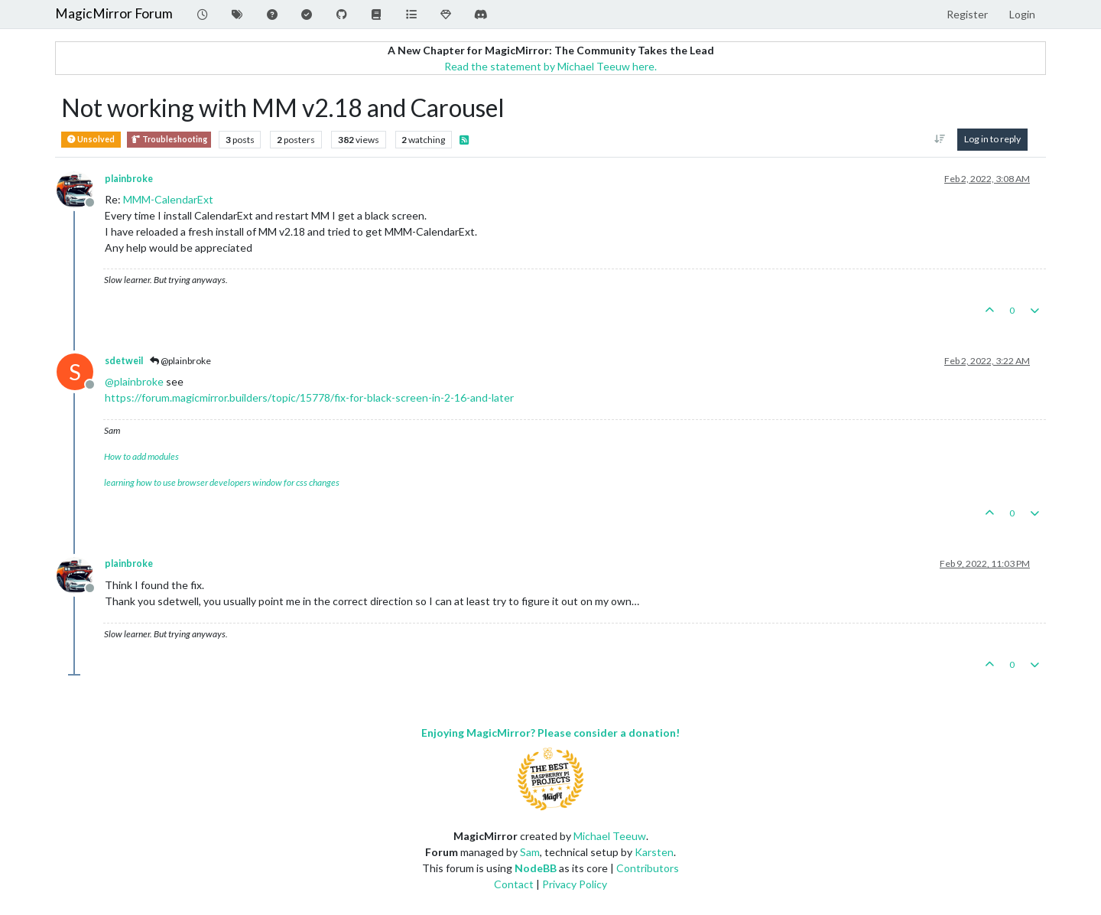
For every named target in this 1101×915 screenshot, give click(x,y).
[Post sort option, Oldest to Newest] (940, 139)
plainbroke (129, 178)
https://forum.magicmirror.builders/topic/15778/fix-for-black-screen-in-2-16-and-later (309, 397)
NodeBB (536, 867)
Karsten (654, 851)
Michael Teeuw (609, 835)
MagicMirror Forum (114, 13)
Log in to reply (992, 139)
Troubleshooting (169, 140)
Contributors (647, 867)
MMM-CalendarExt (168, 199)
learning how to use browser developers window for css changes (221, 482)
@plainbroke (180, 360)
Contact (514, 884)
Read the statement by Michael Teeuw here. (550, 66)
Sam (530, 851)
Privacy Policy (574, 884)
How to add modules (141, 456)
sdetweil (124, 360)
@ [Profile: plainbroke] (134, 381)
